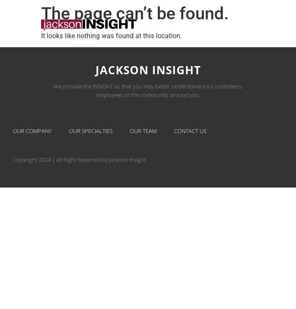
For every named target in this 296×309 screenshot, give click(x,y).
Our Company (32, 131)
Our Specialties (91, 131)
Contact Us (190, 131)
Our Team (143, 131)
